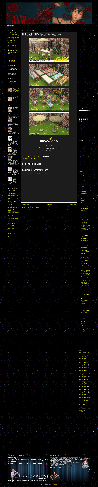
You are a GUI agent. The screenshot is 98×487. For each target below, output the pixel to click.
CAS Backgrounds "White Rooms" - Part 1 (85, 219)
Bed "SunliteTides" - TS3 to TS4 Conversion (85, 274)
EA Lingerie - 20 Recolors (84, 308)
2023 (81, 179)
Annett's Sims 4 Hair (82, 374)
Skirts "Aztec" (83, 253)
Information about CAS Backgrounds (85, 233)
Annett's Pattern (82, 356)
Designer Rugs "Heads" (85, 285)
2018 (81, 188)
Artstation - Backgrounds (13, 190)
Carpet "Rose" (83, 303)
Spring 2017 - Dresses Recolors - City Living (85, 277)
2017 (81, 189)
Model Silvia (83, 278)
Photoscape (10, 205)
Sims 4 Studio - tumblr (12, 216)
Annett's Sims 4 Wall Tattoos (84, 397)
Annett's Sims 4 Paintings (83, 379)
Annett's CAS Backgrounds (84, 352)
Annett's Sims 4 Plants (83, 388)
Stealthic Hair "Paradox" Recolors (15, 178)
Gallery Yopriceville (11, 230)
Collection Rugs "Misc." (85, 280)
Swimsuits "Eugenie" (85, 238)
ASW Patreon (10, 42)
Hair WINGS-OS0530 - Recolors (85, 216)
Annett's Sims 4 (82, 358)
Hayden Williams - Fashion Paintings (16, 168)
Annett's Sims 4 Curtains (83, 365)
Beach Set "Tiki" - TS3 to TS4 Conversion (85, 223)
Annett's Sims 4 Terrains (83, 395)
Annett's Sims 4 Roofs (83, 389)
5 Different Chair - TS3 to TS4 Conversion (85, 251)
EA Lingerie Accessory (85, 310)
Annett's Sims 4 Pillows (83, 386)
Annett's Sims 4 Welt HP (12, 39)
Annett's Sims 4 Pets (83, 382)
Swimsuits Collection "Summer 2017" (85, 244)
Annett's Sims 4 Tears (83, 394)
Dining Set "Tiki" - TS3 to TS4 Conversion (85, 248)
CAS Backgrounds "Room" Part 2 (15, 158)
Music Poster (15, 107)
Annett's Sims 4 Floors (83, 370)
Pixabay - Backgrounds (12, 209)
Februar (82, 321)
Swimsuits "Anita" (84, 245)
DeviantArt (10, 227)
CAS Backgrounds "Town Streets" (84, 261)
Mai (82, 204)
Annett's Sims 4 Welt (13, 50)
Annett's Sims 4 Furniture (30, 158)
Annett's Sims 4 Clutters (83, 364)
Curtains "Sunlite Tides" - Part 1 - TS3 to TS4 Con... (85, 295)
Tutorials (80, 411)
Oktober (83, 195)
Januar (82, 323)
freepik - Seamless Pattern (13, 195)
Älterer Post (73, 204)
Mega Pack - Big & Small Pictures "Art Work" (85, 271)
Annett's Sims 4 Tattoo (83, 392)
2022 (81, 180)
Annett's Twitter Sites (12, 40)
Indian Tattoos (84, 312)
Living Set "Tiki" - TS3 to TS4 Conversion (85, 229)
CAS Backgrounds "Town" (84, 241)
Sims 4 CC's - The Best (12, 45)
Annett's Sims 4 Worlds (83, 402)
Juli (81, 200)
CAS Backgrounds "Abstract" (84, 236)
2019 (81, 186)
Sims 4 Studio (10, 215)
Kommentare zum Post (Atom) (33, 207)
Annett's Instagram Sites (12, 32)
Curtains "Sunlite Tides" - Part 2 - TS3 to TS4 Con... (85, 292)
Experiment (10, 43)
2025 (81, 175)
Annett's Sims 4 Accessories (84, 359)
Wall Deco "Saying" (84, 208)
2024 (81, 177)
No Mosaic (10, 204)
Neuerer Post (25, 204)
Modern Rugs (83, 266)
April (82, 318)
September (83, 196)
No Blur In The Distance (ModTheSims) (12, 202)
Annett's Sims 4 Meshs (83, 377)
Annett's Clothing (82, 355)
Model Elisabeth (84, 315)
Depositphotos (11, 225)
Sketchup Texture (11, 233)
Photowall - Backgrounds (13, 207)
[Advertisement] (84, 48)
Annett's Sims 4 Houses (83, 376)
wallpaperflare (10, 220)
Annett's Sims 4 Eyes (83, 368)
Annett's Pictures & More (12, 34)
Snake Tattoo (15, 147)
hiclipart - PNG (10, 200)
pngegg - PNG (10, 210)
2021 (81, 182)
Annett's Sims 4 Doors (83, 367)
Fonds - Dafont (11, 228)
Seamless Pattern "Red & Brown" (85, 305)
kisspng (9, 231)
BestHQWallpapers (11, 192)
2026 (81, 173)
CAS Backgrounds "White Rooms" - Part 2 (85, 213)
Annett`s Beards (82, 404)
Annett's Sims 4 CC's (83, 362)
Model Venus (83, 298)
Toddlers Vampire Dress (15, 137)
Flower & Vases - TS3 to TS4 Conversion (85, 256)
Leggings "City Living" (85, 265)
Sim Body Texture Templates (13, 212)
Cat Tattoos (83, 314)
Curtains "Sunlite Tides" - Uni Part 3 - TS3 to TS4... (85, 288)
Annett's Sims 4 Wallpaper (84, 400)
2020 (81, 184)
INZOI (80, 407)
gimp (9, 198)
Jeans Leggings (84, 263)
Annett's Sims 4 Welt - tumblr (13, 37)
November (83, 193)
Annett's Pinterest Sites (12, 35)
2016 (81, 325)
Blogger (55, 484)
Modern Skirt (83, 210)
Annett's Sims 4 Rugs (83, 391)
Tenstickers (10, 234)
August (82, 198)
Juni (82, 202)
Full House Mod (11, 196)
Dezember (83, 191)
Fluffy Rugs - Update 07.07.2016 (15, 118)
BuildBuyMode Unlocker (12, 193)
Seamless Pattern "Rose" (84, 301)
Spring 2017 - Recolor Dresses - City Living (85, 283)
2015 (81, 327)
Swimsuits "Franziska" (85, 231)
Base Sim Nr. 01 (84, 268)
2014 (81, 329)
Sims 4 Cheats (10, 213)
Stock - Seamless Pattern (13, 218)
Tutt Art (9, 236)
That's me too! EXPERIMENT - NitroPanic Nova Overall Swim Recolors (16, 90)
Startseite (49, 204)
